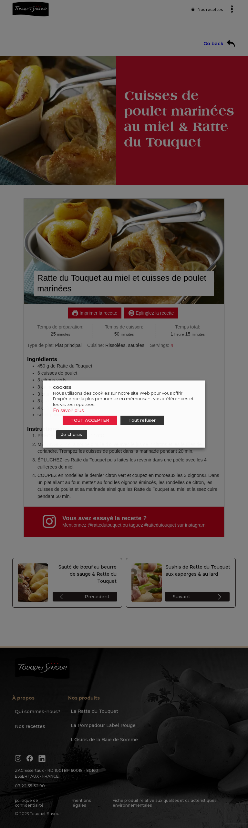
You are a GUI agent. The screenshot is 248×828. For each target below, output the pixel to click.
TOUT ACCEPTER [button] (90, 420)
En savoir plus (68, 410)
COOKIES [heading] (62, 387)
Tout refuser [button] (142, 420)
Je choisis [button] (71, 434)
